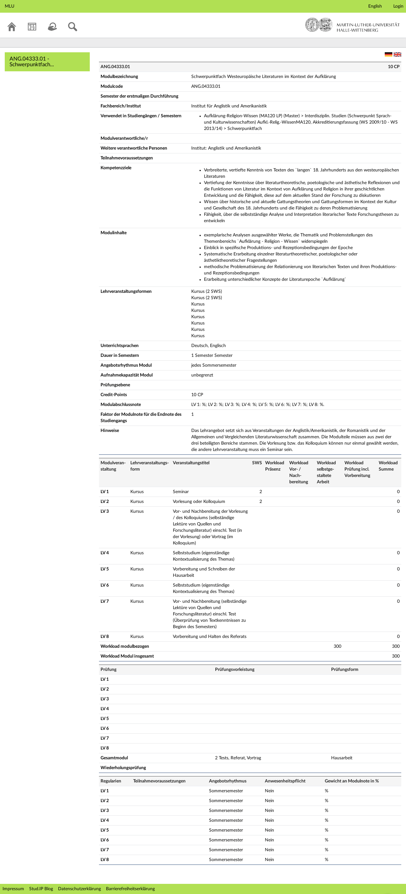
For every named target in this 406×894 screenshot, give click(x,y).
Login (398, 6)
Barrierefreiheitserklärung (130, 889)
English (375, 6)
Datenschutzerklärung (79, 889)
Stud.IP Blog (41, 889)
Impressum (13, 889)
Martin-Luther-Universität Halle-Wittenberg (352, 24)
